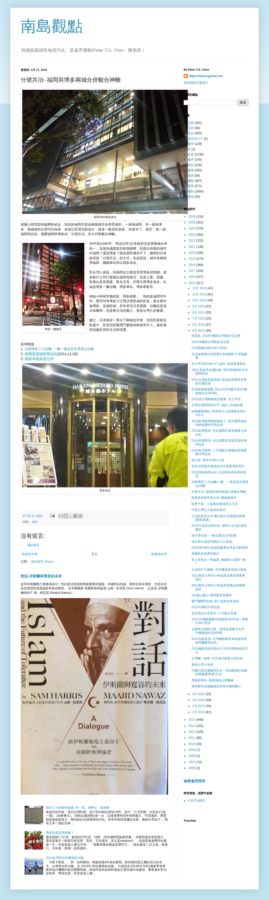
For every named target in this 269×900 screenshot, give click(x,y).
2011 (192, 738)
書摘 (191, 170)
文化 (191, 133)
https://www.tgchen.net (206, 76)
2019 (192, 259)
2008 (192, 756)
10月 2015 (199, 300)
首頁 (94, 554)
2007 (192, 762)
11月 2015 (199, 294)
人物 (191, 123)
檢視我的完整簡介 (196, 83)
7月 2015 (199, 318)
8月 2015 (199, 312)
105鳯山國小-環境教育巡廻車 (211, 595)
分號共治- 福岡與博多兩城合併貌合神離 (218, 492)
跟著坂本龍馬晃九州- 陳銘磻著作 (214, 498)
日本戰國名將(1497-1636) (209, 348)
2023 (192, 234)
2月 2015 (199, 706)
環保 (191, 196)
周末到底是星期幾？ (60, 833)
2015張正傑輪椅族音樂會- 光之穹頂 (216, 399)
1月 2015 (199, 712)
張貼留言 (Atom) (42, 561)
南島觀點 (52, 26)
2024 (192, 228)
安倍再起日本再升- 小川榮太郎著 (214, 613)
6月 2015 (199, 324)
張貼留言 (33, 545)
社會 (191, 154)
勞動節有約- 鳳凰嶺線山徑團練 (212, 680)
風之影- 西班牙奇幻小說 (207, 460)
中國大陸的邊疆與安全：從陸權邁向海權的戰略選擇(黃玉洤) (219, 672)
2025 (192, 222)
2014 (192, 720)
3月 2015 (199, 700)
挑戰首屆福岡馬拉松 (41, 354)
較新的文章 (30, 554)
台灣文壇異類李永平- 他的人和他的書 (217, 405)
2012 (192, 732)
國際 (191, 181)
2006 (192, 768)
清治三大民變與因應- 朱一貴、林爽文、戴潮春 (78, 807)
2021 (192, 247)
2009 (192, 750)
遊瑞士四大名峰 (202, 664)
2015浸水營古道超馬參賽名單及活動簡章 (219, 547)
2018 (192, 265)
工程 (191, 128)
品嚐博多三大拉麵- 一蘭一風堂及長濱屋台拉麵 (59, 349)
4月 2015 (199, 694)
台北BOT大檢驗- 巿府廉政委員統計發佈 (218, 569)
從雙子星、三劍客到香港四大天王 (214, 504)
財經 (191, 175)
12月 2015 (199, 288)
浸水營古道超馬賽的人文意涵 (211, 542)
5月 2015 (199, 330)
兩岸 (191, 144)
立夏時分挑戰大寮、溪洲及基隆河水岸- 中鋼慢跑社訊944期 (218, 631)
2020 (192, 253)
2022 (192, 240)
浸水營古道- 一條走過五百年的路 (214, 535)
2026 (192, 216)
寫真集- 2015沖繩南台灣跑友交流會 (216, 336)
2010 (192, 744)
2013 (192, 726)
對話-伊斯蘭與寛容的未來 (41, 576)
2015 (192, 283)
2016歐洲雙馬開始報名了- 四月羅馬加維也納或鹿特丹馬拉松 (219, 423)
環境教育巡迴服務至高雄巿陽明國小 (216, 686)
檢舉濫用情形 (194, 781)
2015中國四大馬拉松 (205, 607)
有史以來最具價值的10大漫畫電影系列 (217, 466)
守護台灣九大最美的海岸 (208, 510)
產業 (191, 186)
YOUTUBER (196, 800)
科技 (191, 165)
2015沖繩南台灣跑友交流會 (210, 342)
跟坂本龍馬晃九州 (39, 359)
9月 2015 (199, 306)
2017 (192, 271)
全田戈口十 (195, 138)
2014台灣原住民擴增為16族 (65, 858)
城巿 (35, 521)
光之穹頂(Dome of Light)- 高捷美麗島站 (218, 364)
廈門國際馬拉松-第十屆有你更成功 (215, 601)
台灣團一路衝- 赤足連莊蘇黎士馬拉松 (217, 658)
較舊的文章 (159, 554)
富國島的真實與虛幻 (205, 553)
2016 (192, 277)
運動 (191, 191)
